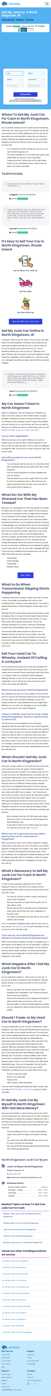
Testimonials (6, 1358)
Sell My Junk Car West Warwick (18, 1306)
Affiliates (4, 1380)
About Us (30, 1377)
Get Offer (25, 94)
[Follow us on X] (32, 1383)
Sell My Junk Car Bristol (14, 1326)
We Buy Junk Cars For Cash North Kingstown (22, 1242)
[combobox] (15, 73)
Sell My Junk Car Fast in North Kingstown (21, 1223)
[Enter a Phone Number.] (36, 86)
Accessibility (31, 1364)
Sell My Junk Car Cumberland (17, 1293)
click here (35, 828)
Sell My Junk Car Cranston (15, 1280)
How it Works (6, 1364)
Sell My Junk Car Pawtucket (16, 1274)
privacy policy (35, 100)
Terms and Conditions (34, 1380)
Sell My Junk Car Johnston (15, 1313)
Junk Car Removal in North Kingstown (19, 1229)
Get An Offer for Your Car (25, 321)
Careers (29, 1374)
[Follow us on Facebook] (28, 1383)
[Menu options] (47, 4)
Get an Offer (6, 1355)
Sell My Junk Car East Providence (18, 1332)
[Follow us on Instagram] (35, 1383)
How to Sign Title (32, 1361)
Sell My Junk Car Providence (16, 1261)
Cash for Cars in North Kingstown (17, 1236)
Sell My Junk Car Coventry (15, 1300)
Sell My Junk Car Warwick (15, 1267)
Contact (29, 1358)
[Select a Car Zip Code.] (15, 86)
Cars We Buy (6, 1361)
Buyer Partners (7, 1377)
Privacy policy (17, 1390)
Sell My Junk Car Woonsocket (17, 1287)
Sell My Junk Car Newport (15, 1319)
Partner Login (6, 1374)
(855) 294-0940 (10, 430)
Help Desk (30, 1355)
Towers (4, 1384)
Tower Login (6, 1387)
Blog (3, 1367)
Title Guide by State (19, 926)
